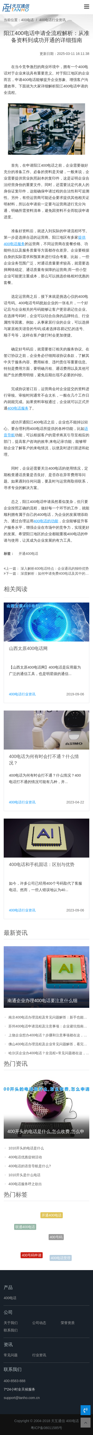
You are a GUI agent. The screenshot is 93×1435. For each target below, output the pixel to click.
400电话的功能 (45, 521)
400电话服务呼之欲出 (25, 1184)
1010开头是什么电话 (24, 1175)
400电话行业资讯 (52, 20)
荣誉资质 (68, 1323)
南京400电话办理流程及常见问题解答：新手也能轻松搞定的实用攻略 (48, 1017)
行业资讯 (39, 1355)
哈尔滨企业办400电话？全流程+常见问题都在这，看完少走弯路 (48, 1053)
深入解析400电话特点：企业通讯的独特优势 (55, 568)
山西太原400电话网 (28, 648)
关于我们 (11, 1323)
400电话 (27, 20)
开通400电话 (28, 554)
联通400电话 (25, 1227)
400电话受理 (60, 1258)
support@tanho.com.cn (22, 1398)
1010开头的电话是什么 (26, 1148)
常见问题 (11, 1355)
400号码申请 (31, 1256)
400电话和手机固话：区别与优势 (41, 864)
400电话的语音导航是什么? (29, 1166)
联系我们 (11, 1330)
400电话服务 (18, 408)
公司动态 (39, 1323)
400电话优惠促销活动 (25, 1157)
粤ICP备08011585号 (46, 1428)
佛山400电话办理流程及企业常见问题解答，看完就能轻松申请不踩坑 (48, 1044)
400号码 (56, 1239)
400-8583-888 (14, 1381)
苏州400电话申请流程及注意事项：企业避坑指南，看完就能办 (48, 1026)
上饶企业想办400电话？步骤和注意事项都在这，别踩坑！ (48, 1035)
